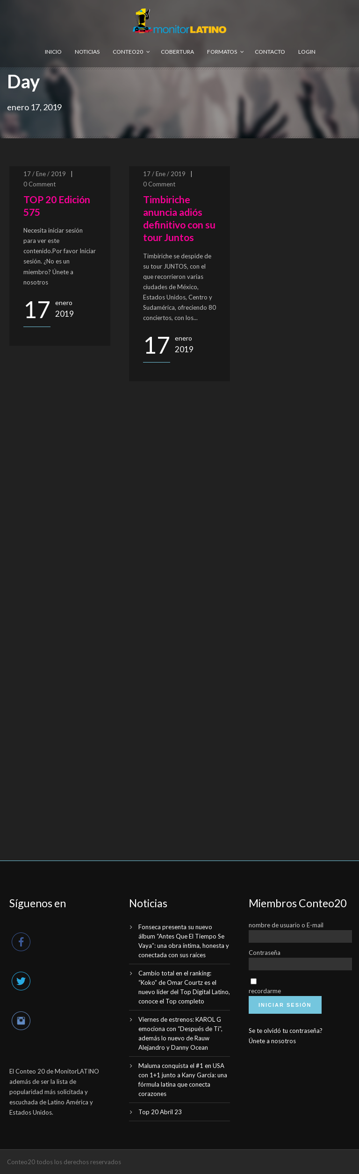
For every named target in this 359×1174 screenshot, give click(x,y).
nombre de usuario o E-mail (286, 925)
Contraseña (264, 952)
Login (307, 51)
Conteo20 (128, 51)
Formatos (222, 51)
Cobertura (177, 51)
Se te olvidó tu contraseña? (286, 1030)
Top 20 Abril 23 (160, 1112)
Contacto (270, 51)
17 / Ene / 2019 (44, 174)
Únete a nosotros (272, 1041)
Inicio (53, 51)
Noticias (87, 51)
